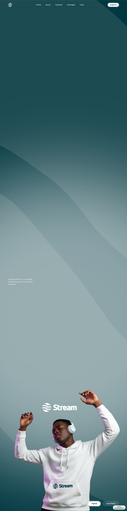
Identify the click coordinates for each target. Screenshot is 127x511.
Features (58, 5)
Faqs (82, 5)
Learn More (110, 504)
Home (38, 5)
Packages (71, 5)
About (48, 5)
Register (113, 5)
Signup (94, 504)
